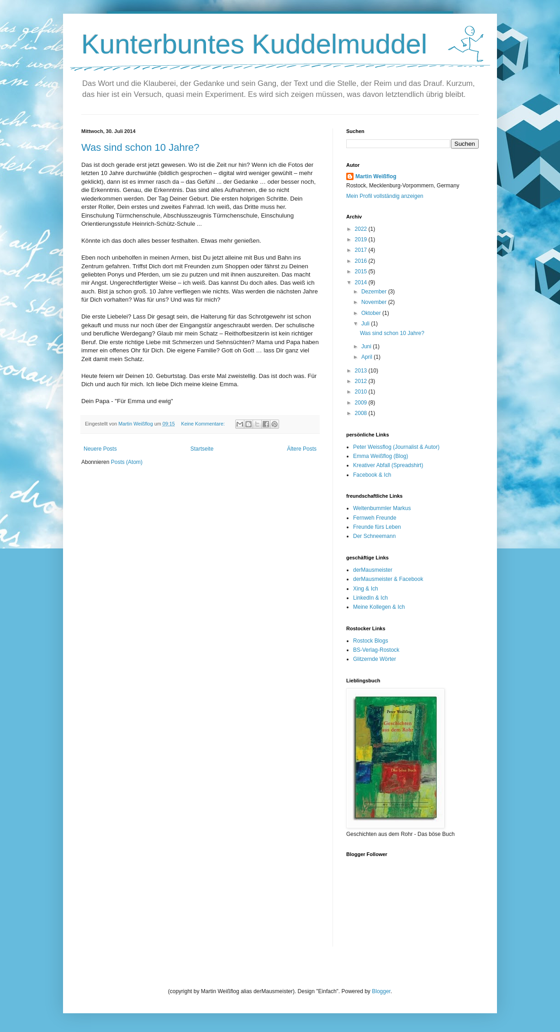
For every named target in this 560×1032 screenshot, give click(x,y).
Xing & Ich (365, 588)
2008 (362, 413)
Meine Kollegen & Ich (379, 607)
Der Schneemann (374, 536)
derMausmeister (372, 570)
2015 (362, 271)
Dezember (374, 291)
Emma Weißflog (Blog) (380, 456)
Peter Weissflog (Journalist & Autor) (396, 447)
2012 (362, 381)
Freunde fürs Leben (377, 527)
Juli (366, 323)
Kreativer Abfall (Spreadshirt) (388, 465)
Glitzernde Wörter (374, 659)
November (374, 302)
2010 (362, 391)
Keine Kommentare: (203, 423)
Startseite (202, 449)
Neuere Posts (100, 449)
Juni (367, 346)
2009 (362, 402)
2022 (362, 229)
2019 (362, 239)
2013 (362, 370)
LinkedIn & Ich (370, 598)
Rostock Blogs (370, 641)
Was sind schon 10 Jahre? (140, 147)
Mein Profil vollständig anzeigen (384, 196)
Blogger (381, 991)
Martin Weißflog (375, 176)
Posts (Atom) (127, 462)
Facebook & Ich (372, 475)
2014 (362, 282)
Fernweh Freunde (374, 518)
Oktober (371, 313)
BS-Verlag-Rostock (376, 650)
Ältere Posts (302, 449)
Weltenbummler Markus (382, 508)
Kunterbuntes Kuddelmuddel (254, 44)
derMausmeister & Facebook (388, 579)
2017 (362, 250)
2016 (362, 261)
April (367, 357)
